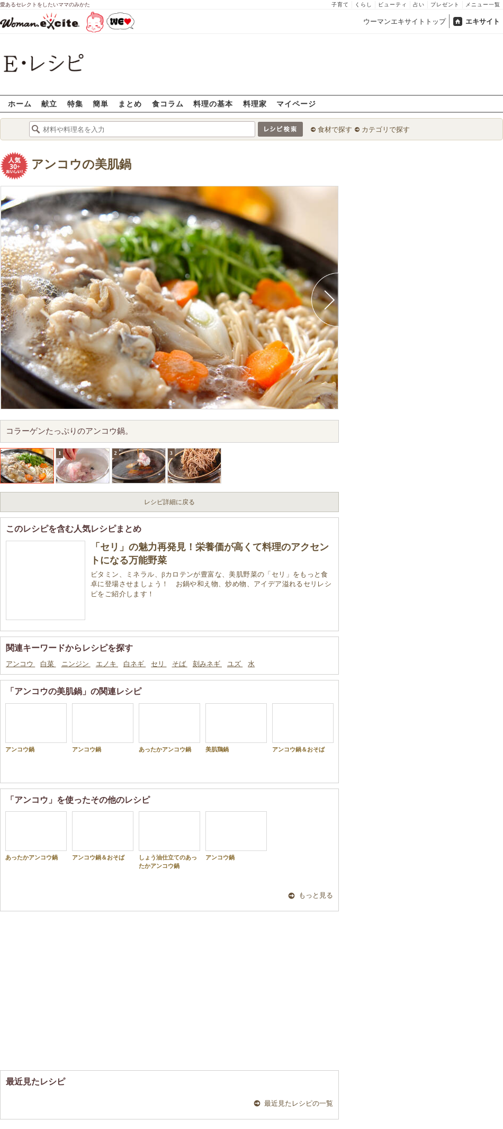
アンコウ (20, 664)
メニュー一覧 (482, 4)
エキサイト (482, 21)
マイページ (296, 103)
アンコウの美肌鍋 (81, 164)
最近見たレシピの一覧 (298, 1103)
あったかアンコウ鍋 (169, 727)
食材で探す (335, 129)
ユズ (234, 664)
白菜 (48, 664)
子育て (340, 4)
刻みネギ (207, 664)
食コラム (168, 103)
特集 (75, 103)
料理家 (255, 103)
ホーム (20, 103)
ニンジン (76, 664)
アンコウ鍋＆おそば (303, 727)
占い (419, 4)
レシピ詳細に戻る (169, 502)
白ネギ (134, 664)
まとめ (130, 103)
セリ (158, 664)
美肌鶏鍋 (236, 727)
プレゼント (445, 4)
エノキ (107, 664)
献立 (49, 103)
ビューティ (392, 4)
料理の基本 (213, 103)
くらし (363, 4)
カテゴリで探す (386, 129)
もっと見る (316, 895)
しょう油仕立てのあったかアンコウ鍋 (169, 839)
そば (179, 664)
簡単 (101, 103)
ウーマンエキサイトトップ (404, 21)
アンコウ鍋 (36, 727)
